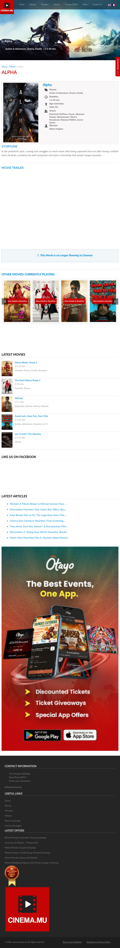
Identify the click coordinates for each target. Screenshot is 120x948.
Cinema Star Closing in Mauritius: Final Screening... (37, 520)
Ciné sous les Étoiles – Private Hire (21, 842)
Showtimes (118, 64)
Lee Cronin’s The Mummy (28, 433)
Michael (19, 398)
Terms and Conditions (72, 942)
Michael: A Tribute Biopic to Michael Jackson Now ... (38, 503)
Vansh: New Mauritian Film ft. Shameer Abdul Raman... (39, 537)
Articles (56, 4)
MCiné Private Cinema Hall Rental (21, 857)
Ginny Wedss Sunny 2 (26, 362)
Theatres (45, 4)
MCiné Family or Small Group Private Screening (27, 852)
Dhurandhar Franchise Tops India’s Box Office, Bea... (38, 509)
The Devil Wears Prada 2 (27, 380)
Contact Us (97, 4)
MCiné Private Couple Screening (20, 847)
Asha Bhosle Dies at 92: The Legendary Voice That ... (38, 515)
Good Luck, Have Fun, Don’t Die (31, 416)
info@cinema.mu (13, 787)
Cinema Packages (13, 825)
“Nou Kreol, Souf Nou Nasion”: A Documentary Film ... (39, 526)
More (85, 4)
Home (22, 4)
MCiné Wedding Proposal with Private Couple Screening (31, 862)
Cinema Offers (71, 4)
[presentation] (5, 301)
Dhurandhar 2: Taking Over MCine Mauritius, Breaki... (39, 531)
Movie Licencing (12, 820)
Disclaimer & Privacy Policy (99, 942)
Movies (33, 4)
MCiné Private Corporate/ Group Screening (25, 837)
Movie (13, 66)
